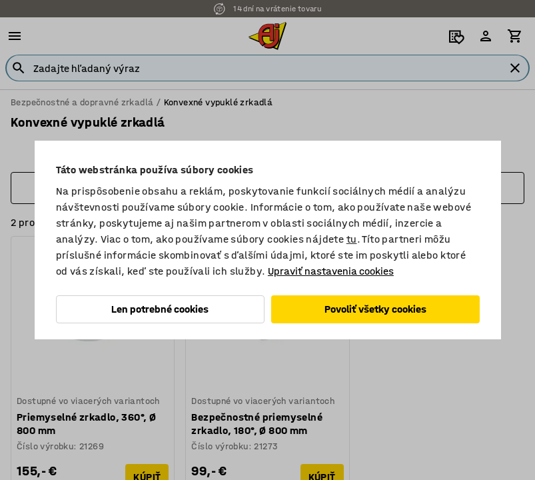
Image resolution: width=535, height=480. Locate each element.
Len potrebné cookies (160, 309)
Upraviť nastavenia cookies (331, 271)
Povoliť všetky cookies (375, 309)
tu (351, 239)
